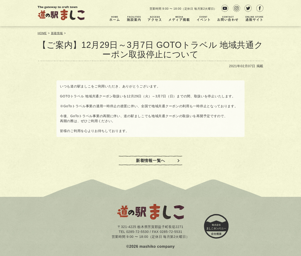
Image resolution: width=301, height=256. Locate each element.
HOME (42, 33)
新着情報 (57, 33)
